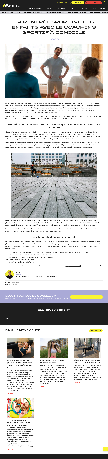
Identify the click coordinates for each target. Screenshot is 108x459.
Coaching (54, 38)
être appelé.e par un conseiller (85, 297)
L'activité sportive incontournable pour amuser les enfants (19, 422)
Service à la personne (34, 8)
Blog (92, 8)
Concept (73, 8)
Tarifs (84, 8)
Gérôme (18, 274)
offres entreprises (93, 2)
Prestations (61, 8)
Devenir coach (64, 2)
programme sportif (73, 266)
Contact (102, 8)
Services (49, 8)
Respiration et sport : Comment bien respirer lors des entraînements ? (20, 364)
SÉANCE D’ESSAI (78, 2)
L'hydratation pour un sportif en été (52, 361)
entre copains (73, 225)
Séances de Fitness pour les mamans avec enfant (87, 361)
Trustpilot (8, 318)
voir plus (94, 330)
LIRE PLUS (10, 393)
